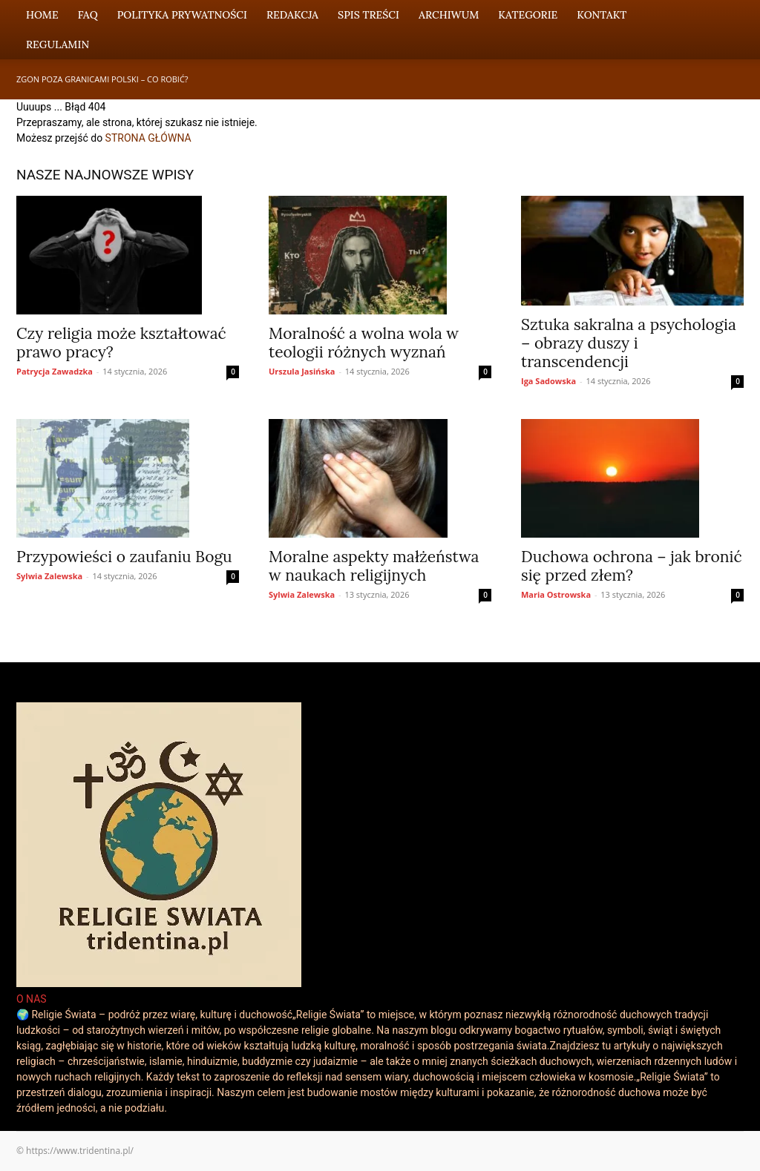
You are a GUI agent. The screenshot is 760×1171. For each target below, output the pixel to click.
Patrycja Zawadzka (54, 371)
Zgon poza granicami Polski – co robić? (102, 79)
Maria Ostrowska (556, 594)
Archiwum (449, 15)
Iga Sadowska (548, 380)
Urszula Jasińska (302, 371)
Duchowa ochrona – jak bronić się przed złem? (631, 566)
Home (42, 15)
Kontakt (601, 15)
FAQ (88, 15)
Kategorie (527, 15)
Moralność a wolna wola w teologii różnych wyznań (364, 342)
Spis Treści (368, 15)
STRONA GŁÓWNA (148, 138)
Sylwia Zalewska (49, 575)
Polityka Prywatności (182, 15)
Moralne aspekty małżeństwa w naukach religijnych (374, 566)
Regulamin (57, 44)
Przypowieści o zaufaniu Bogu (124, 557)
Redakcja (292, 15)
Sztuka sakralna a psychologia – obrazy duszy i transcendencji (628, 343)
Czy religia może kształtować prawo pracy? (121, 342)
